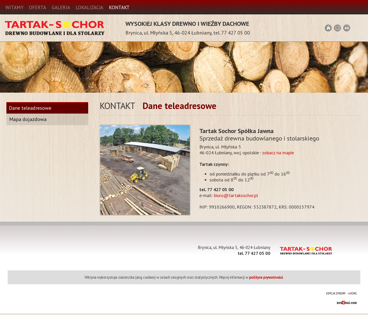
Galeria (61, 7)
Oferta (37, 7)
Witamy (14, 7)
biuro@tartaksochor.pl (236, 195)
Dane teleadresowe (30, 108)
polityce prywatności (266, 277)
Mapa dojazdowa (28, 119)
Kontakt (119, 7)
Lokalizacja (89, 7)
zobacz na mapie (278, 153)
